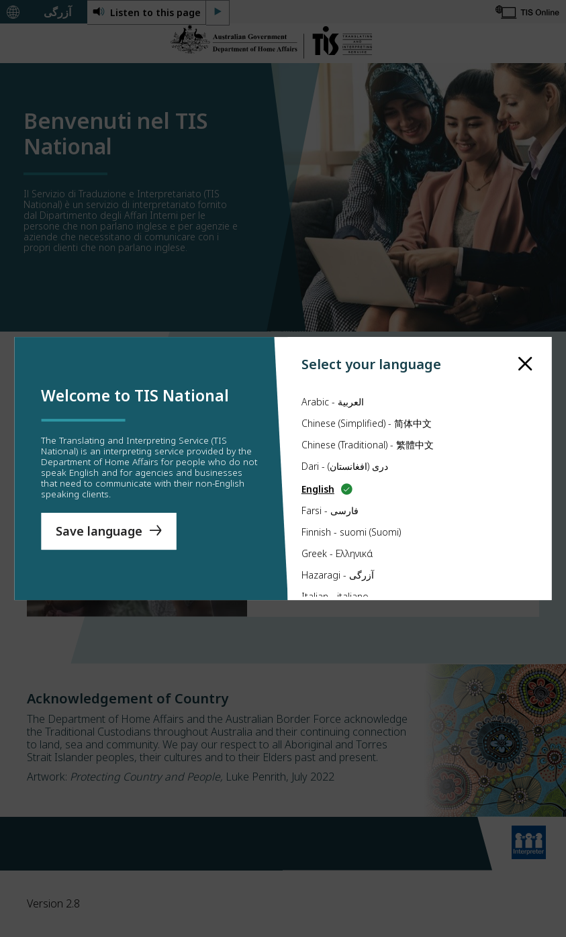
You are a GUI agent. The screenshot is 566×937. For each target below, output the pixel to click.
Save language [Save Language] (99, 532)
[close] (525, 351)
